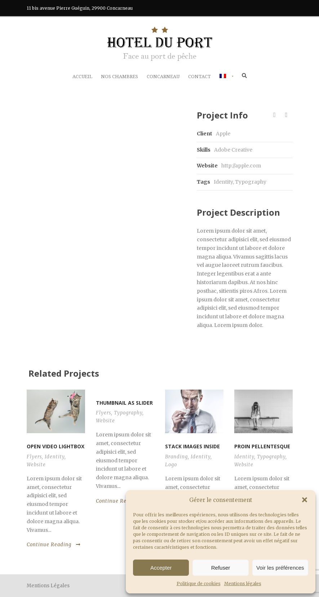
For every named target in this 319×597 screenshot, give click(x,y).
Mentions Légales (48, 586)
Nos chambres (119, 76)
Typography (250, 182)
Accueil (82, 76)
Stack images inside (192, 446)
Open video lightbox (55, 446)
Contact (199, 76)
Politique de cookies (199, 583)
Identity (223, 182)
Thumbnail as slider (124, 402)
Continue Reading (53, 545)
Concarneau (163, 76)
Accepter (161, 568)
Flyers (34, 457)
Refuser (220, 568)
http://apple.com (241, 165)
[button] (304, 499)
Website (36, 465)
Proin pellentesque (262, 446)
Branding (176, 457)
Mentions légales (242, 583)
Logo (171, 465)
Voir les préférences (280, 568)
